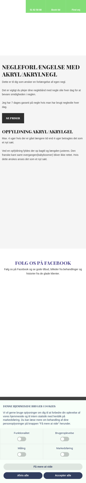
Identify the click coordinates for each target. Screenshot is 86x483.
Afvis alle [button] (23, 475)
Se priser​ (13, 118)
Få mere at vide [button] (43, 466)
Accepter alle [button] (63, 475)
